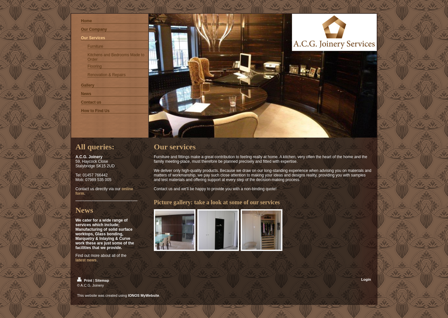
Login (366, 279)
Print (85, 280)
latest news (86, 260)
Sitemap (102, 280)
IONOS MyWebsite (143, 295)
